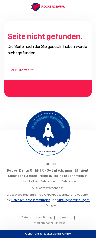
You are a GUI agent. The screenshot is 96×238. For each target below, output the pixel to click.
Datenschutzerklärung (36, 217)
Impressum (64, 217)
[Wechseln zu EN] (47, 164)
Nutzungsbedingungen (73, 200)
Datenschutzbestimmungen (30, 200)
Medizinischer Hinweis (49, 223)
